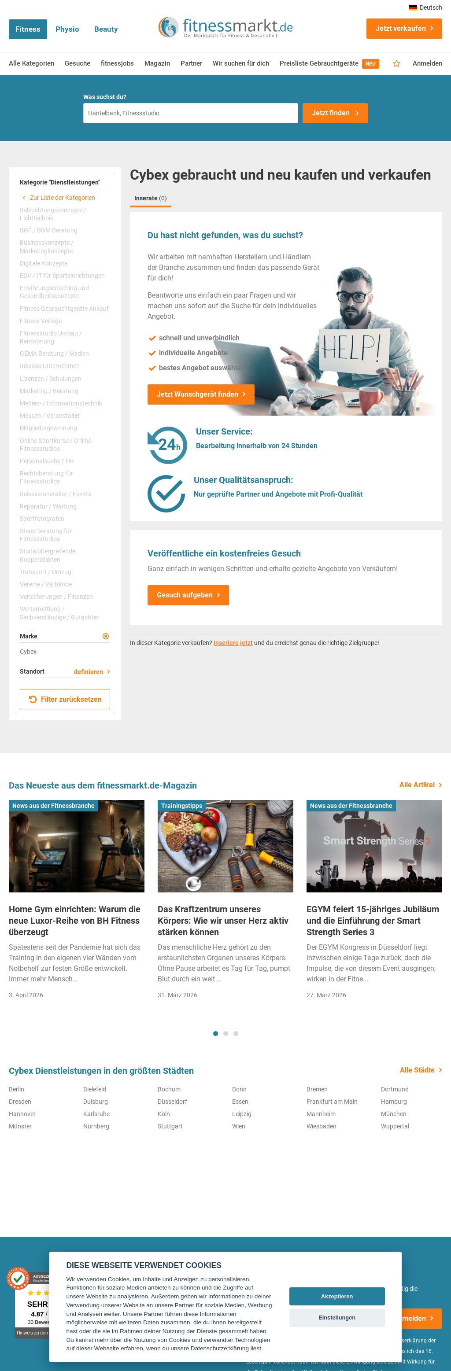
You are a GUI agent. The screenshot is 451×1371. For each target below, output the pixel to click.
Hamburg (394, 1101)
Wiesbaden (321, 1126)
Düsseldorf (172, 1101)
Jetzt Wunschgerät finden (197, 394)
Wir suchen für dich (241, 63)
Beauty (106, 29)
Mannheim (321, 1113)
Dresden (20, 1101)
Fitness (28, 29)
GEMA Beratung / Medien (54, 353)
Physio (67, 29)
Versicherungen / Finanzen (56, 596)
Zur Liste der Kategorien (57, 197)
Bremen (317, 1089)
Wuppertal (395, 1126)
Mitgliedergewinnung (48, 427)
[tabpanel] (76, 902)
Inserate (150, 198)
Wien (238, 1126)
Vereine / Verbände (46, 584)
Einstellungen (336, 1317)
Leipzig (241, 1113)
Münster (20, 1126)
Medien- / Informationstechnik (61, 403)
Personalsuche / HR (47, 460)
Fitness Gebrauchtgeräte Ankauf (64, 308)
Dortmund (395, 1089)
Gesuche (77, 63)
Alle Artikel (417, 785)
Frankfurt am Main (332, 1101)
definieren (88, 671)
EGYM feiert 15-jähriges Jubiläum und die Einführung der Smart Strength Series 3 (373, 920)
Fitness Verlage (41, 320)
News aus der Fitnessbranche (53, 805)
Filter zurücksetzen (65, 699)
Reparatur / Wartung (48, 506)
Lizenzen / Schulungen (50, 378)
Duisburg (95, 1101)
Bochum (169, 1089)
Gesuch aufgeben (185, 595)
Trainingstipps (181, 805)
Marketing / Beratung (49, 390)
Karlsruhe (96, 1113)
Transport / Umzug (45, 571)
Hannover (22, 1113)
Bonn (239, 1089)
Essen (240, 1101)
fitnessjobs (117, 63)
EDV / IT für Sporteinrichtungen (62, 275)
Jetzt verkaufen (401, 28)
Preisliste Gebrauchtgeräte (329, 64)
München (394, 1113)
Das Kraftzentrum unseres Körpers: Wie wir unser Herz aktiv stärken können (223, 920)
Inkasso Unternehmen (50, 365)
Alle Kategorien (31, 63)
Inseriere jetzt (233, 642)
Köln (164, 1113)
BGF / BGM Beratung (49, 230)
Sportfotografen (42, 518)
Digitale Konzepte (43, 263)
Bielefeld (94, 1089)
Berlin (16, 1089)
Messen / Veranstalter (50, 415)
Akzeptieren (337, 1296)
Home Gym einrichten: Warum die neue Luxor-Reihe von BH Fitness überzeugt (74, 920)
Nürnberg (96, 1126)
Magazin (157, 63)
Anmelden (427, 63)
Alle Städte (417, 1070)
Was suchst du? (104, 96)
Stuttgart (170, 1126)
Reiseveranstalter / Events (55, 494)
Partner (191, 63)
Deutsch (425, 7)
